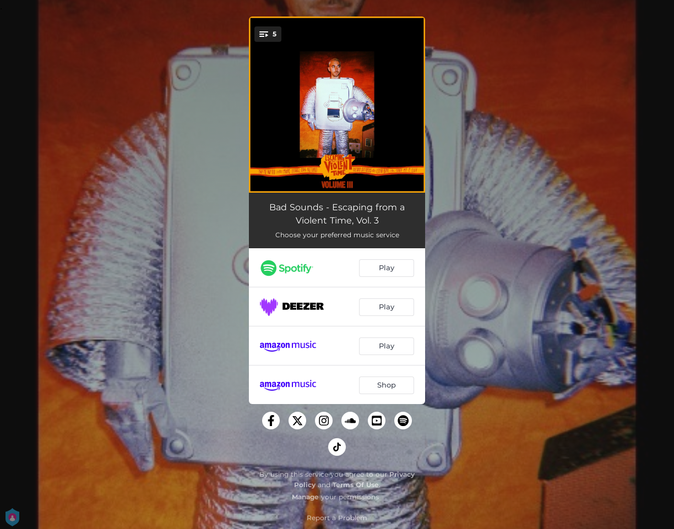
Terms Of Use (356, 485)
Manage (305, 497)
